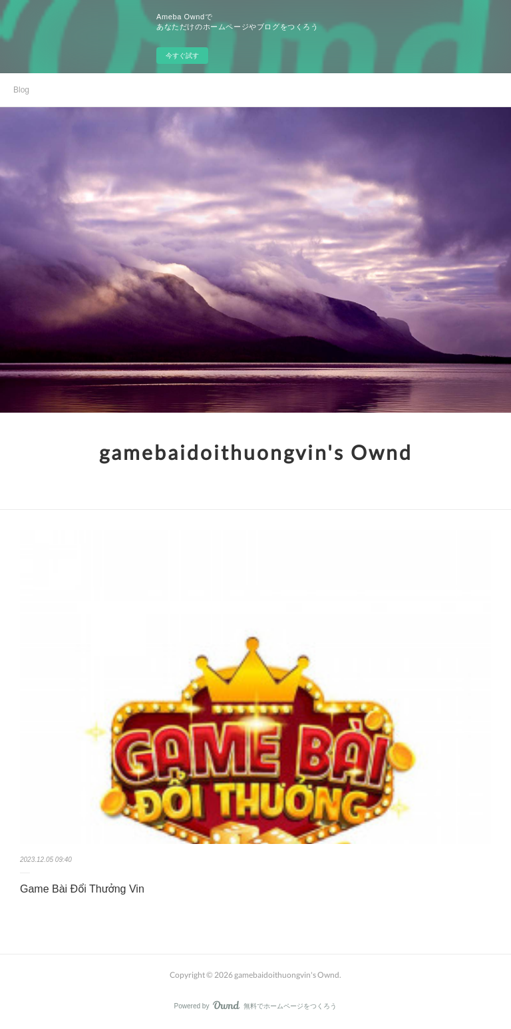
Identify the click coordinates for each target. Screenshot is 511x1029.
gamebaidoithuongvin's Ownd (256, 452)
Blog (21, 90)
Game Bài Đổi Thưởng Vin (82, 889)
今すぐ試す (182, 55)
